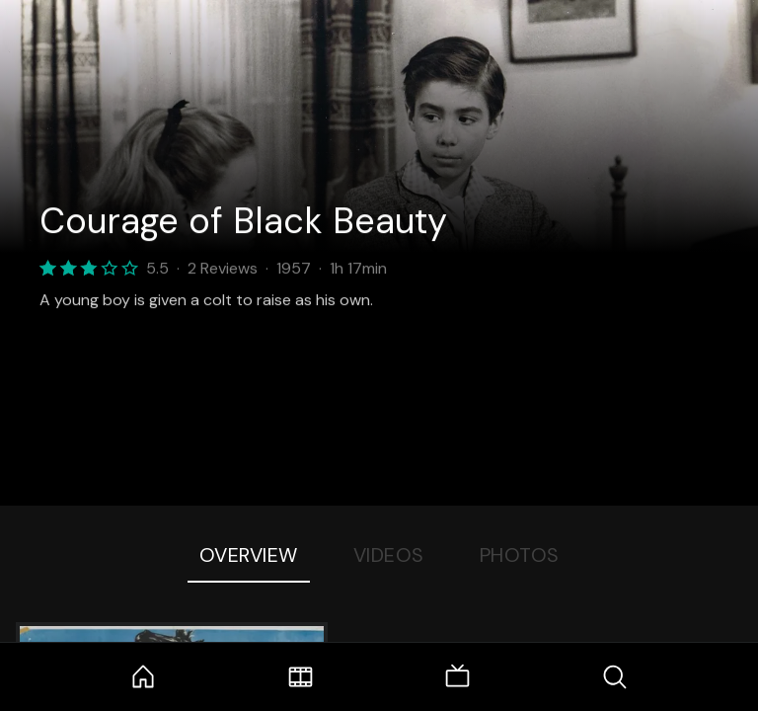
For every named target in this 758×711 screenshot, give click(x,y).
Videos (388, 555)
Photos (520, 555)
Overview (248, 555)
